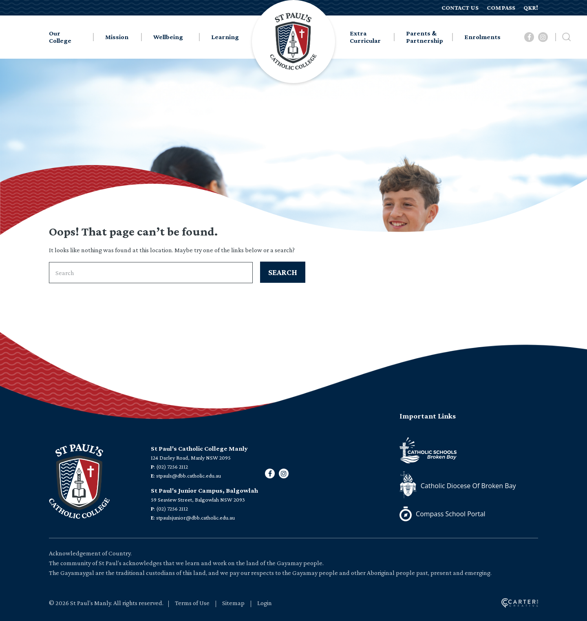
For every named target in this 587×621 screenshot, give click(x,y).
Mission (116, 36)
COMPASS (501, 7)
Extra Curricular (365, 37)
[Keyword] (151, 272)
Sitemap (233, 602)
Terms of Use (192, 602)
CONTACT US (460, 7)
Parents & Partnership (424, 37)
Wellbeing (168, 36)
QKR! (530, 7)
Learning (225, 36)
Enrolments (482, 36)
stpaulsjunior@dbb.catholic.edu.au (195, 517)
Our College (60, 37)
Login (264, 602)
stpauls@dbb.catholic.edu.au (188, 475)
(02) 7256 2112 (172, 466)
